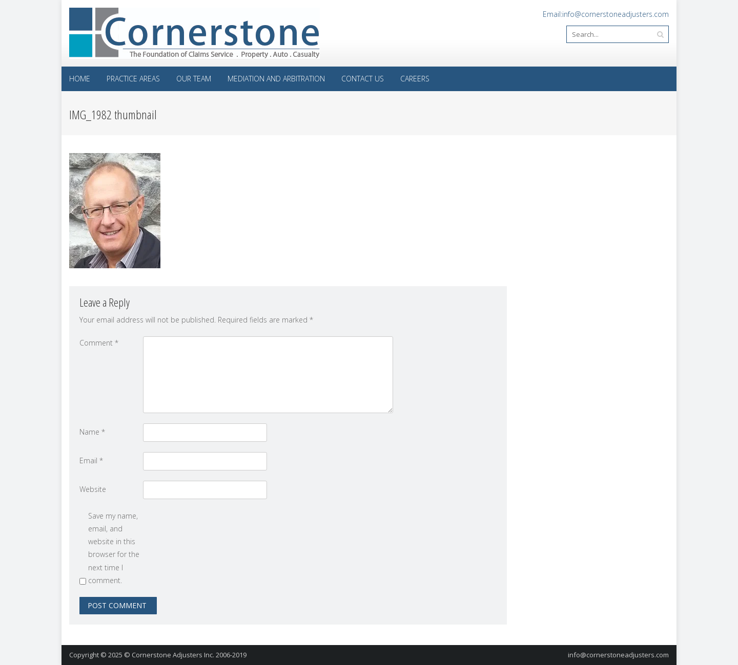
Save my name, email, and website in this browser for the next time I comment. (113, 548)
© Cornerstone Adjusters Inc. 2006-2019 (185, 654)
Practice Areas (133, 78)
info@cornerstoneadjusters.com (618, 654)
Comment (98, 343)
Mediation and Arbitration (276, 78)
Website (92, 489)
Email (91, 460)
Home (79, 78)
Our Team (193, 78)
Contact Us (362, 78)
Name (92, 432)
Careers (414, 78)
